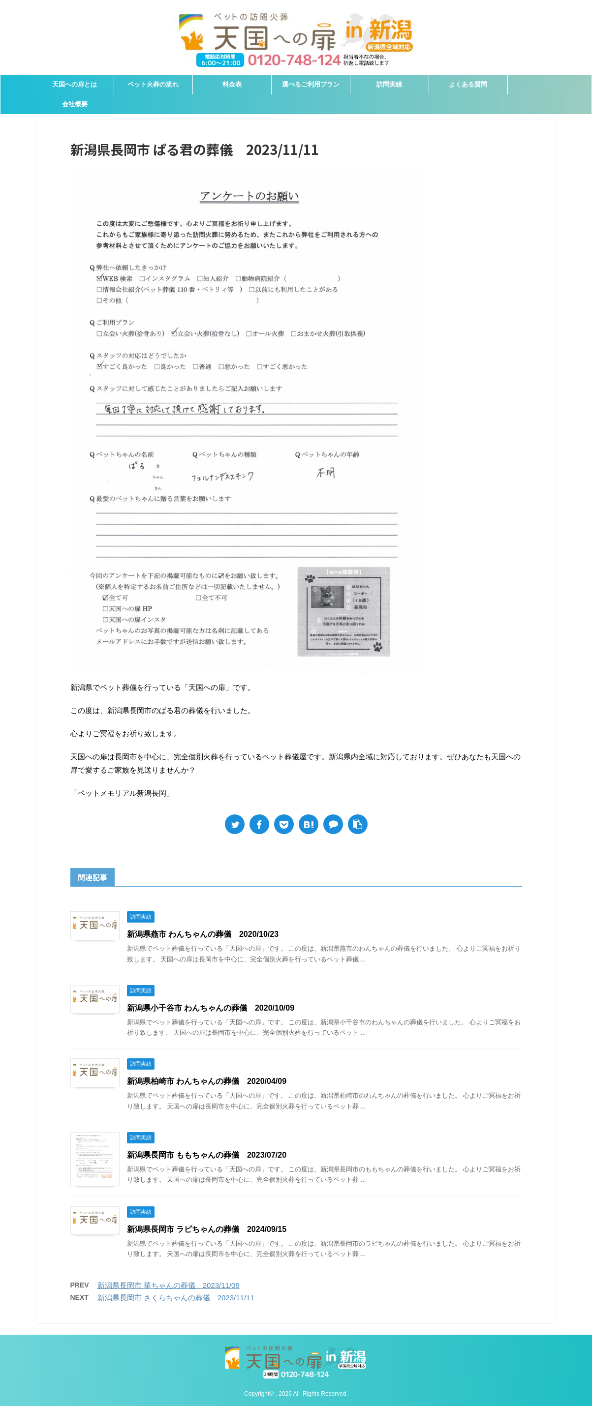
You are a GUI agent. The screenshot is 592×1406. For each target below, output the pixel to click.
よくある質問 (468, 84)
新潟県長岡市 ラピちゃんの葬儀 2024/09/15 (207, 1229)
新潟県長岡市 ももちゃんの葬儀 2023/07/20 (207, 1155)
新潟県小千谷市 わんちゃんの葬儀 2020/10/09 (211, 1008)
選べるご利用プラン (311, 84)
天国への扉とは (74, 84)
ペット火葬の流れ (153, 84)
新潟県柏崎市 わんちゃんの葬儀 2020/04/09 (207, 1081)
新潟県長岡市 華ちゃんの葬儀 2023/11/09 (168, 1285)
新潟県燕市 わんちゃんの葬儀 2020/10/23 (203, 934)
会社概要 (75, 104)
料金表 (232, 84)
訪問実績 (389, 84)
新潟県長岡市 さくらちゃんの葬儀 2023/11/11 (175, 1297)
